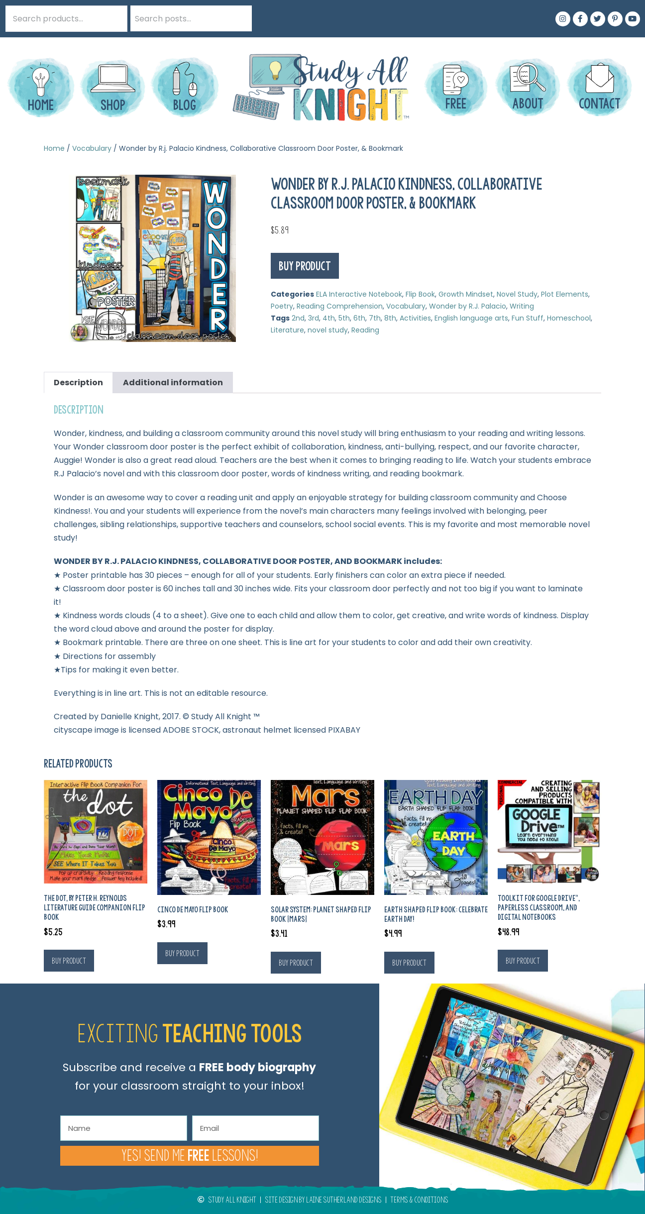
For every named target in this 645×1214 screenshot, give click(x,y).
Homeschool (569, 318)
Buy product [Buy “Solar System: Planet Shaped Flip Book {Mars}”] (296, 962)
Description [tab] (78, 382)
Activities (415, 318)
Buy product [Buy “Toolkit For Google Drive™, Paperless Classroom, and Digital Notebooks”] (523, 960)
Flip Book (420, 294)
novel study (328, 330)
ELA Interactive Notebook (359, 294)
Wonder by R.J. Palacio (467, 306)
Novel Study (517, 294)
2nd (298, 318)
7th (375, 318)
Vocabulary (91, 148)
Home (54, 148)
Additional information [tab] (173, 382)
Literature (287, 330)
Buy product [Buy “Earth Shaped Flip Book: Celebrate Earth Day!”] (409, 962)
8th (390, 318)
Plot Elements (564, 294)
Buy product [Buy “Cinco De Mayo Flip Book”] (182, 953)
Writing (522, 306)
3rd (313, 318)
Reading (365, 330)
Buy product (305, 266)
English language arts (471, 318)
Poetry (282, 306)
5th (344, 318)
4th (328, 318)
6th (359, 318)
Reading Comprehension (340, 306)
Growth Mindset (465, 294)
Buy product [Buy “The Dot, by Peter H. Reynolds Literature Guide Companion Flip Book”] (69, 960)
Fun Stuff (527, 318)
